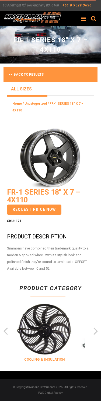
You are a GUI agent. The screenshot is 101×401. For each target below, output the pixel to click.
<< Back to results (26, 74)
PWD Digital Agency (50, 392)
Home (17, 103)
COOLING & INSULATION (49, 359)
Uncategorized (36, 103)
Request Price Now (34, 209)
